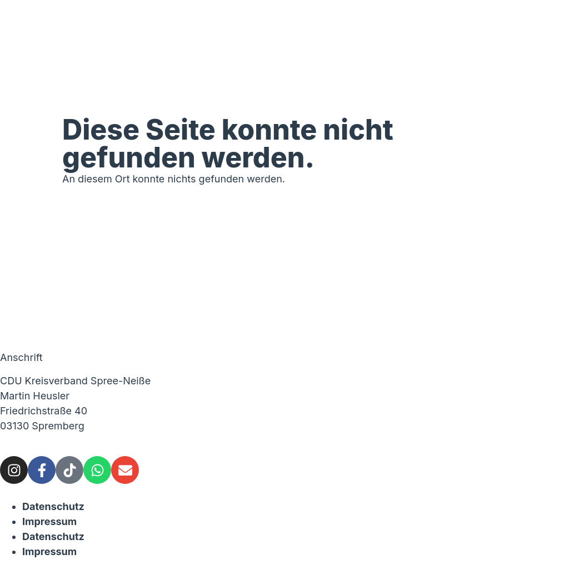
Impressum (49, 521)
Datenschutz (53, 506)
